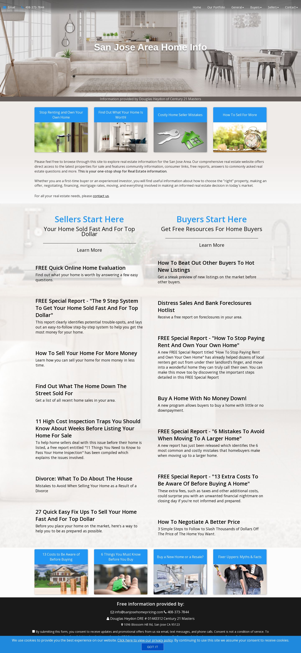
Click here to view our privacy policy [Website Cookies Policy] (145, 640)
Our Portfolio (216, 8)
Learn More (89, 248)
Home (197, 8)
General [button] (237, 8)
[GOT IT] (152, 647)
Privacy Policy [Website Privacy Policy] (234, 631)
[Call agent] (31, 8)
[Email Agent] (10, 8)
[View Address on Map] (150, 619)
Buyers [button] (256, 8)
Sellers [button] (273, 8)
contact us (101, 195)
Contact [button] (291, 8)
